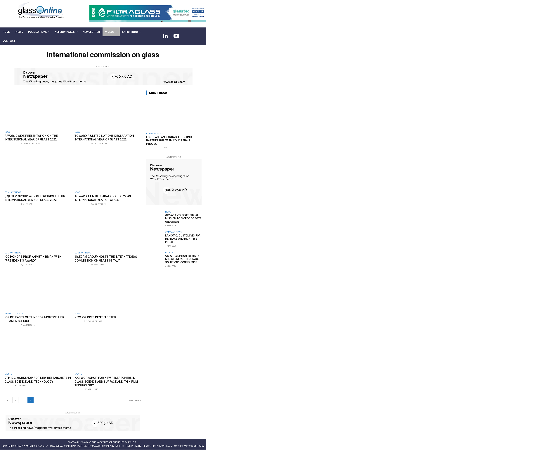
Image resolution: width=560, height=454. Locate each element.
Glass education (14, 317)
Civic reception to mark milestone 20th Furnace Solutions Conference (181, 259)
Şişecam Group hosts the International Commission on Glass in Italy (106, 260)
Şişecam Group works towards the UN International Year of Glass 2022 (36, 198)
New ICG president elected (96, 321)
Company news (13, 192)
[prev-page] (8, 404)
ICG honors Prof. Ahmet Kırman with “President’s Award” (35, 258)
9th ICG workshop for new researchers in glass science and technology (33, 385)
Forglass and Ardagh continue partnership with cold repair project (169, 140)
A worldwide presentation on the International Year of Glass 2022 (33, 137)
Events (8, 378)
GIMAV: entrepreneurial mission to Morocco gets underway (182, 218)
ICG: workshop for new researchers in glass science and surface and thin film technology (106, 385)
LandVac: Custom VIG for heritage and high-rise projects (182, 238)
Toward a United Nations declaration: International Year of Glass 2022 (106, 137)
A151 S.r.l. (133, 446)
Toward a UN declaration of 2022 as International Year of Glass (104, 198)
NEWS (7, 132)
